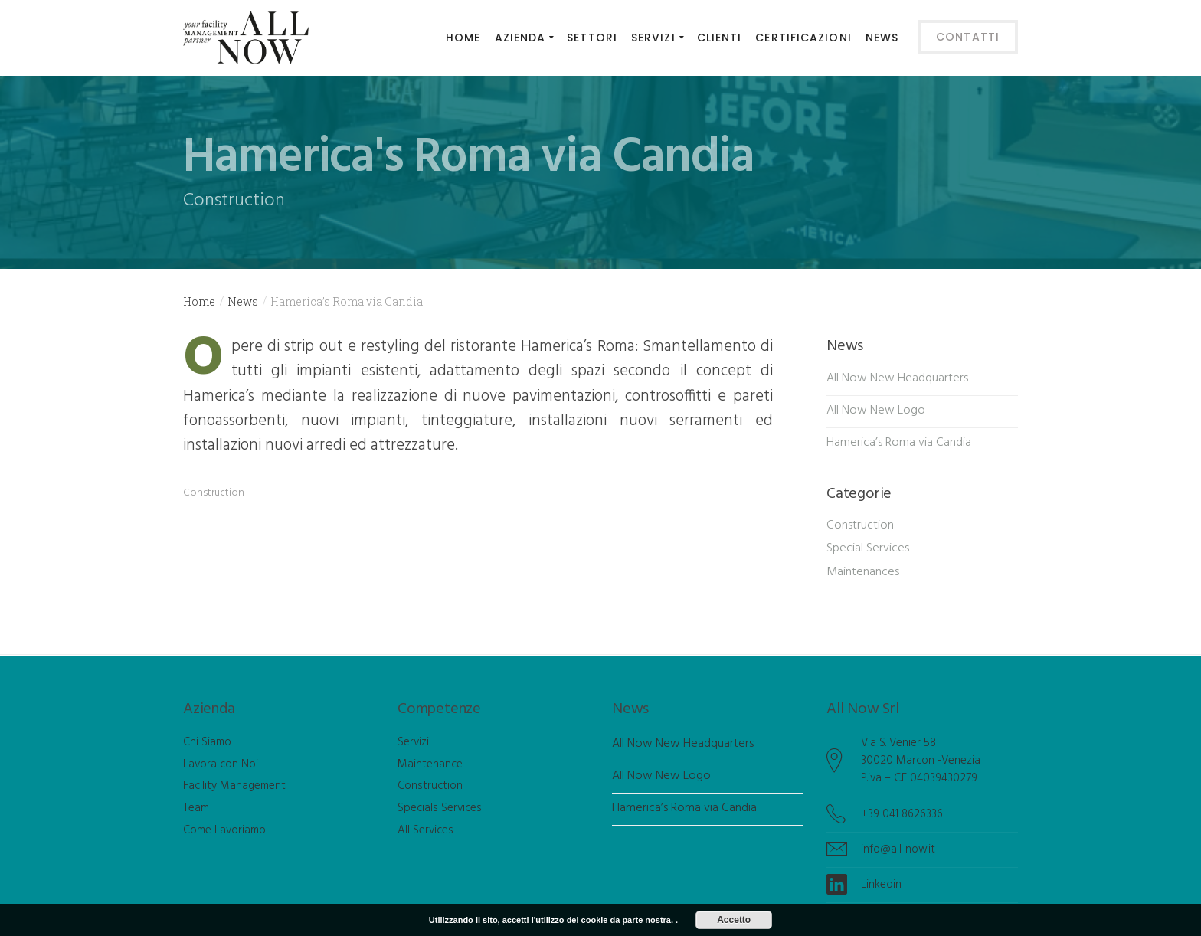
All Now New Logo (875, 411)
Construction (213, 493)
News (242, 301)
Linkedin (881, 884)
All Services (425, 830)
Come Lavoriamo (224, 830)
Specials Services (440, 808)
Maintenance (430, 764)
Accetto (734, 920)
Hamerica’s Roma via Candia (898, 443)
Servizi (413, 742)
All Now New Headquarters (897, 378)
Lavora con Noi (220, 764)
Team (196, 808)
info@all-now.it (898, 849)
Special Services (867, 548)
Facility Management (234, 786)
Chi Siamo (207, 742)
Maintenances (862, 572)
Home (199, 301)
